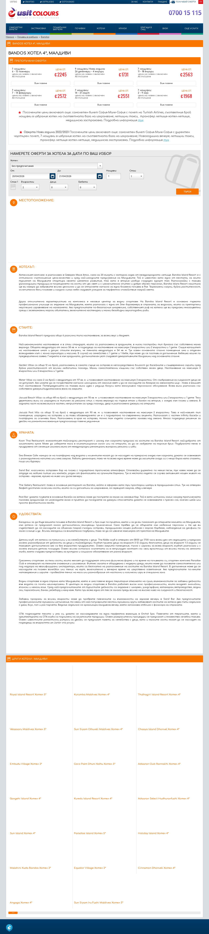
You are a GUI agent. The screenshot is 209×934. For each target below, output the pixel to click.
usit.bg (13, 2)
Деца (53, 182)
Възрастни (27, 182)
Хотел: (14, 160)
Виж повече (41, 83)
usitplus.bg (48, 2)
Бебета (83, 182)
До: (59, 171)
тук (140, 120)
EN (200, 2)
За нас (134, 2)
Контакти (148, 2)
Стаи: (132, 171)
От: (12, 171)
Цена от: (60, 73)
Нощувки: (111, 171)
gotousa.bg (68, 2)
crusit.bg (29, 2)
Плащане (162, 2)
